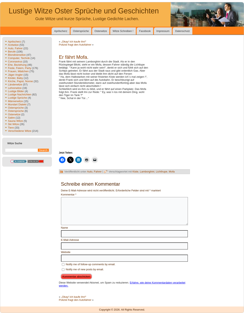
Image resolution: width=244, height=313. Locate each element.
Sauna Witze (15, 120)
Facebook (145, 31)
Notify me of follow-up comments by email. (90, 264)
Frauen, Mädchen (18, 71)
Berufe (12, 51)
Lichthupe (161, 171)
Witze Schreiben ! (123, 31)
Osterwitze (101, 31)
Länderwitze (15, 84)
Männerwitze (15, 101)
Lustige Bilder (16, 91)
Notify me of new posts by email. (85, 269)
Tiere (11, 127)
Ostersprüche (81, 31)
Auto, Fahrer (15, 48)
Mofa (172, 171)
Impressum (162, 31)
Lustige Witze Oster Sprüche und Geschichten (84, 11)
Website (66, 252)
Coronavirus (15, 61)
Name (64, 227)
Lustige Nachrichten (19, 94)
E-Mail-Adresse (70, 239)
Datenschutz (182, 31)
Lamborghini (147, 171)
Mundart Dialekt (17, 104)
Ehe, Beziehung (17, 64)
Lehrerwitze (15, 87)
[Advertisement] (169, 80)
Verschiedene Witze (19, 130)
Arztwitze (13, 44)
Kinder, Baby (15, 78)
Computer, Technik (19, 58)
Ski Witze (13, 124)
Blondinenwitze (17, 54)
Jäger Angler (15, 74)
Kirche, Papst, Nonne (20, 81)
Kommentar (68, 194)
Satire (11, 117)
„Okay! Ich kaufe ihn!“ (73, 41)
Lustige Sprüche (17, 97)
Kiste (135, 171)
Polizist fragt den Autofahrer (75, 44)
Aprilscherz (60, 31)
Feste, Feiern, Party (19, 68)
